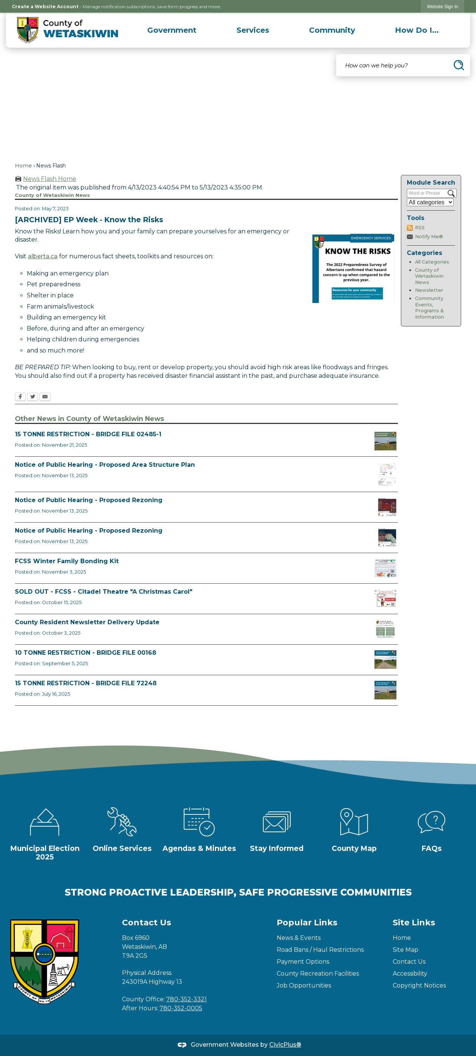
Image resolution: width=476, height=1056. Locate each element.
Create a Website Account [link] (45, 6)
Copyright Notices (419, 985)
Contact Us (409, 961)
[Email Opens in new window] (45, 397)
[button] (459, 65)
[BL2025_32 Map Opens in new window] (387, 474)
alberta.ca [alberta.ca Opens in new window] (43, 256)
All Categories (432, 262)
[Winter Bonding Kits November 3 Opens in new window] (385, 568)
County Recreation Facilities (318, 973)
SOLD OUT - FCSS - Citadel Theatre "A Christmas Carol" (103, 591)
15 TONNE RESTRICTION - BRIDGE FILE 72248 (86, 683)
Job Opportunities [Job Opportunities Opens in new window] (304, 985)
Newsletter (429, 290)
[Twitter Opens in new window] (32, 397)
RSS (420, 227)
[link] (442, 6)
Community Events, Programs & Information (429, 308)
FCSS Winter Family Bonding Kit (67, 561)
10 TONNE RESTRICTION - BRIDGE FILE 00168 (85, 652)
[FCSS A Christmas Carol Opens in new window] (385, 598)
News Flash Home (49, 178)
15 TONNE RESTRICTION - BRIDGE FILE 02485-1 (88, 434)
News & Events (299, 937)
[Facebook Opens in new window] (20, 397)
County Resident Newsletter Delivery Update (87, 622)
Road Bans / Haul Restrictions (320, 949)
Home (23, 165)
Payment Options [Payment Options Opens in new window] (303, 961)
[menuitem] (172, 30)
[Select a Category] (430, 202)
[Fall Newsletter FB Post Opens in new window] (385, 629)
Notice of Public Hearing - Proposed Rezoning (89, 500)
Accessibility (410, 973)
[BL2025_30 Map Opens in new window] (387, 537)
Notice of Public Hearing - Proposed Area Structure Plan (105, 464)
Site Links (414, 923)
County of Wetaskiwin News (429, 276)
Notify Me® (429, 236)
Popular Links (307, 923)
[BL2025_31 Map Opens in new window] (387, 507)
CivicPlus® (285, 1044)
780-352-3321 (186, 999)
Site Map (405, 949)
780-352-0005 (181, 1008)
